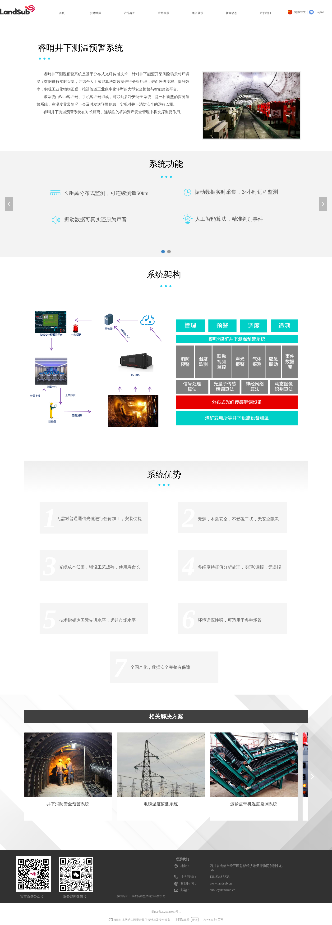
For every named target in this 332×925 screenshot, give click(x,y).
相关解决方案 (166, 717)
